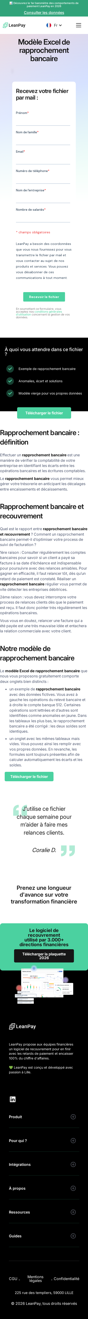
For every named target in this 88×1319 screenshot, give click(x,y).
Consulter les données (44, 12)
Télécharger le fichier (44, 413)
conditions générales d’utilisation (39, 313)
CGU (13, 1279)
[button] (54, 25)
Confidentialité (66, 1279)
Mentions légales (35, 1278)
